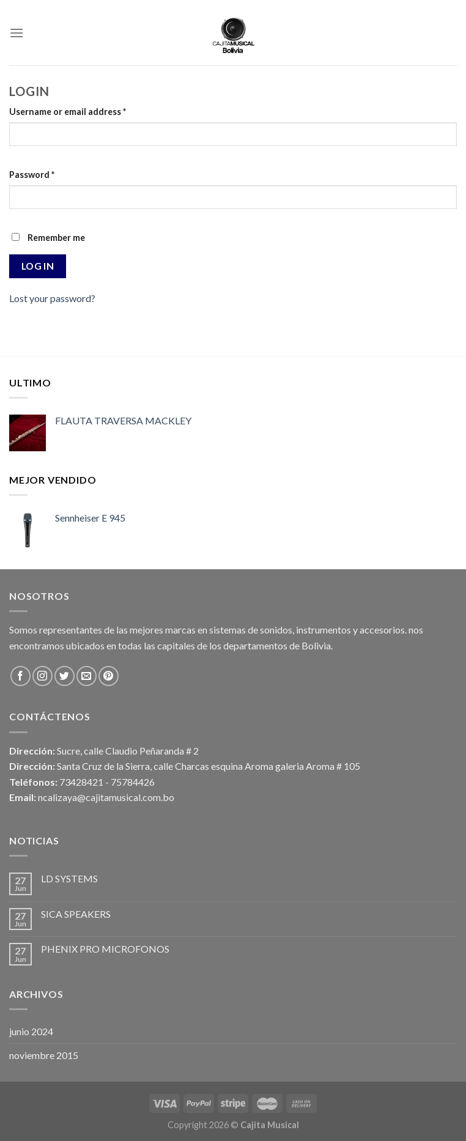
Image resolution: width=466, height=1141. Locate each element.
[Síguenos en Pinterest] (108, 676)
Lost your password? (52, 298)
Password (31, 174)
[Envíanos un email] (86, 676)
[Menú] (16, 33)
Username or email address (67, 111)
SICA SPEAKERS (76, 914)
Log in (37, 265)
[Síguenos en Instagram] (42, 676)
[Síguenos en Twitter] (64, 676)
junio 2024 (31, 1031)
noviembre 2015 (43, 1055)
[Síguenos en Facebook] (20, 676)
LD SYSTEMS (69, 878)
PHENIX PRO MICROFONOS (105, 949)
